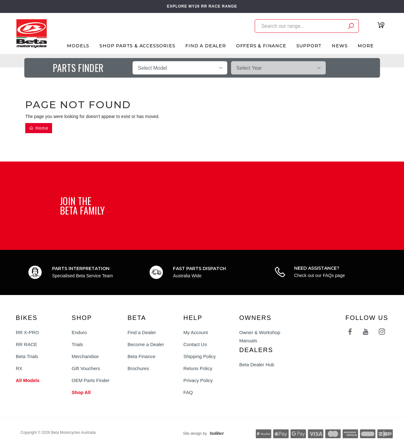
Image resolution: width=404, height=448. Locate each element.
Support (309, 46)
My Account (195, 332)
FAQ (188, 392)
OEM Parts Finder (91, 380)
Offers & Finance (261, 46)
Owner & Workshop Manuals (259, 336)
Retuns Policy (197, 368)
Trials (77, 344)
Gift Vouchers (86, 368)
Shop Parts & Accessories (137, 46)
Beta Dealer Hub (256, 364)
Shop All (81, 392)
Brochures (138, 368)
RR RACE (26, 344)
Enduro (79, 332)
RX (19, 368)
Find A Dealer (205, 46)
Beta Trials (27, 356)
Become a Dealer (146, 344)
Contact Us (195, 344)
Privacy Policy (198, 380)
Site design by (202, 433)
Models (78, 46)
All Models (27, 380)
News (340, 46)
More (365, 46)
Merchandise (85, 356)
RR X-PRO (27, 332)
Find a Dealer (142, 332)
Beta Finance (141, 356)
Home (38, 128)
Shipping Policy (199, 356)
